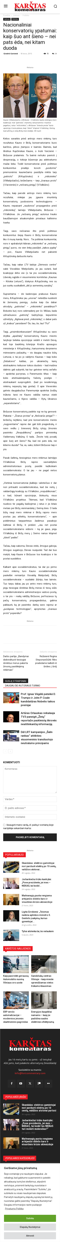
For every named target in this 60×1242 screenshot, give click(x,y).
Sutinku (30, 1218)
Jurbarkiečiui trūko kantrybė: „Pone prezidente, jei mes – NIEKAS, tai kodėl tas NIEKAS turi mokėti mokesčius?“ (37, 1124)
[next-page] (10, 751)
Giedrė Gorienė (11, 53)
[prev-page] (5, 751)
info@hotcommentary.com (30, 1073)
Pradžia (6, 15)
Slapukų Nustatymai (30, 1227)
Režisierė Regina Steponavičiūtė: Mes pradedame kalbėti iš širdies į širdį (46, 661)
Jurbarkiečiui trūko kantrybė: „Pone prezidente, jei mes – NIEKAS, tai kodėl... (37, 882)
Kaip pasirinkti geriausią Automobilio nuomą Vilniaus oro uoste (16, 979)
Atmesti (30, 1235)
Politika (26, 15)
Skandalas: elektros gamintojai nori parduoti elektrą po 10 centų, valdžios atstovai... (39, 866)
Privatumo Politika (14, 1208)
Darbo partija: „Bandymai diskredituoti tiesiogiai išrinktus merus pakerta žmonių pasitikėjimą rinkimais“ (16, 663)
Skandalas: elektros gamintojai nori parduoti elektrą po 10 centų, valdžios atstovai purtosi (39, 1107)
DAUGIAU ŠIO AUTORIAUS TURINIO (22, 685)
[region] (30, 1202)
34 (54, 53)
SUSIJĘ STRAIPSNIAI (15, 681)
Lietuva (16, 15)
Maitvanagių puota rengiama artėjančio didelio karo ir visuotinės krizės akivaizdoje (37, 898)
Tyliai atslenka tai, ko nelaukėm (38, 931)
